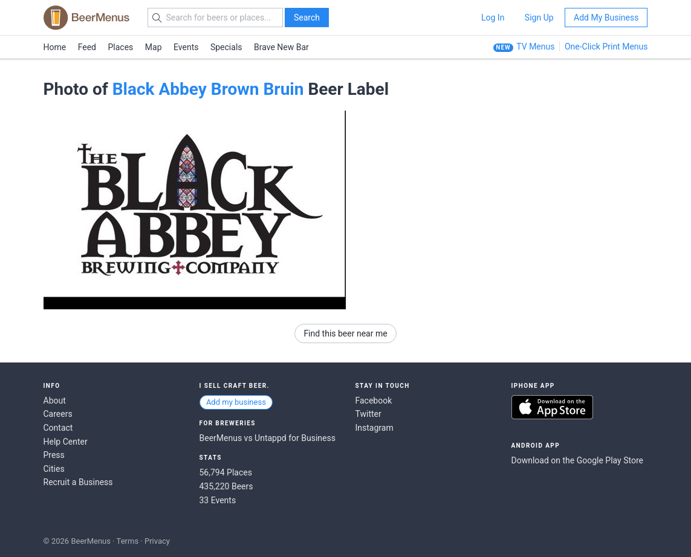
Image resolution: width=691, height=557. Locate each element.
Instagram (374, 428)
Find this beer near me (345, 333)
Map (153, 47)
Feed (87, 47)
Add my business (236, 402)
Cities (54, 469)
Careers (58, 414)
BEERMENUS (86, 17)
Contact (58, 428)
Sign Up (539, 17)
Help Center (66, 441)
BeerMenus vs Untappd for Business (268, 438)
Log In (492, 17)
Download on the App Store (552, 407)
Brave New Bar (281, 47)
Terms (128, 541)
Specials (226, 47)
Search (307, 17)
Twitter (368, 414)
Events (186, 47)
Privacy (157, 541)
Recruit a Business (78, 482)
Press (54, 455)
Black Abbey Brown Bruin (208, 89)
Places (121, 47)
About (55, 400)
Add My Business (606, 17)
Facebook (373, 400)
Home (55, 47)
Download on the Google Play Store (577, 460)
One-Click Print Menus (606, 46)
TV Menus (535, 46)
